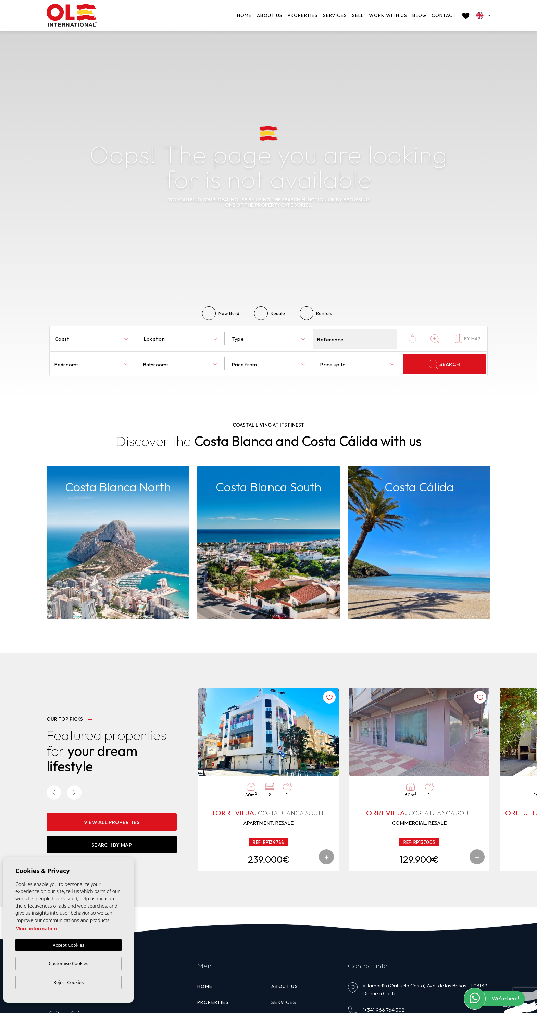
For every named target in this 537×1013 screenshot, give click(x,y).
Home (244, 15)
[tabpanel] (268, 779)
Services (335, 15)
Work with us (388, 15)
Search (444, 364)
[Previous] (54, 792)
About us (270, 15)
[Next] (74, 792)
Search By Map (111, 844)
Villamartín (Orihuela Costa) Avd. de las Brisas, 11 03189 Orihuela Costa (424, 989)
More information (36, 929)
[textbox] (93, 339)
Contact (444, 15)
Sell (358, 15)
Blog (419, 15)
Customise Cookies (68, 963)
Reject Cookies (68, 982)
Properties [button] (303, 15)
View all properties (112, 822)
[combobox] (91, 338)
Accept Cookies (68, 945)
